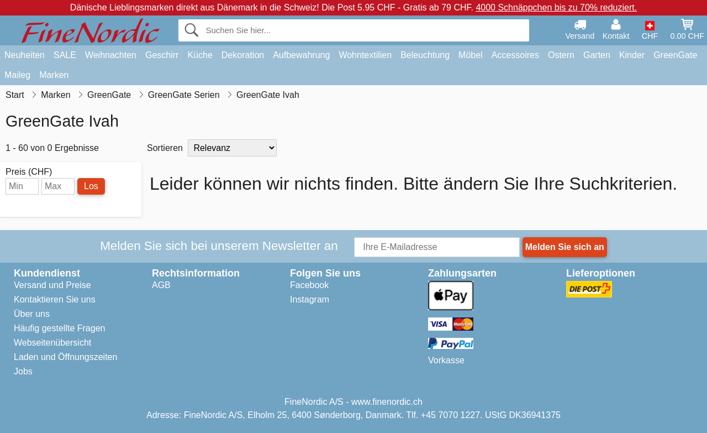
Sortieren (165, 148)
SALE (65, 55)
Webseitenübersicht (52, 342)
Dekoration (242, 55)
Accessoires (515, 55)
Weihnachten (110, 55)
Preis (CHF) (29, 172)
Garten (596, 55)
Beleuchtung (425, 55)
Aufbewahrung (301, 55)
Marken (53, 75)
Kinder (632, 55)
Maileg (17, 75)
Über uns (32, 314)
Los (91, 186)
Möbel (470, 55)
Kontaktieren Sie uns (55, 299)
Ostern (561, 55)
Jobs (23, 371)
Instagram (309, 299)
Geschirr (161, 55)
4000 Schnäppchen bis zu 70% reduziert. (556, 7)
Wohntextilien (365, 55)
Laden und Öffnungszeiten (65, 357)
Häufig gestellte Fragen (59, 328)
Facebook (309, 285)
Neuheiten (24, 55)
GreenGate (675, 55)
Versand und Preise (52, 285)
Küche (199, 55)
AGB (161, 285)
